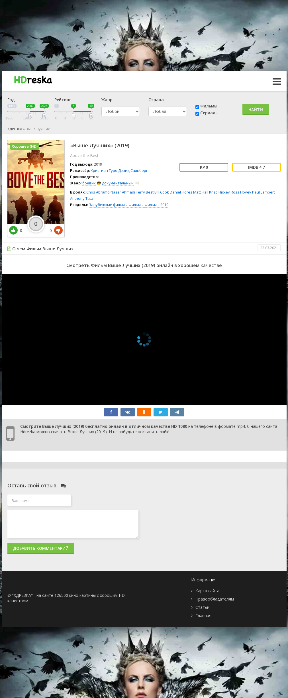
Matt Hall (200, 192)
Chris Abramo (98, 192)
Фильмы (208, 106)
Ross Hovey (241, 192)
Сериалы (209, 112)
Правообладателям (214, 599)
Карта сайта (207, 590)
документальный (118, 183)
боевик (89, 183)
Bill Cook (161, 192)
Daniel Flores (181, 192)
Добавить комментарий (41, 548)
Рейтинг (62, 99)
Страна (156, 99)
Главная (203, 615)
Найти (255, 109)
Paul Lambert (263, 192)
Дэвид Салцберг (133, 170)
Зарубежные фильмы (108, 204)
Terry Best (145, 192)
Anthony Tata (81, 198)
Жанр (107, 99)
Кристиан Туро (104, 170)
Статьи (202, 607)
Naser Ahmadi (123, 192)
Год (11, 99)
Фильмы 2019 (156, 204)
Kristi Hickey (219, 192)
